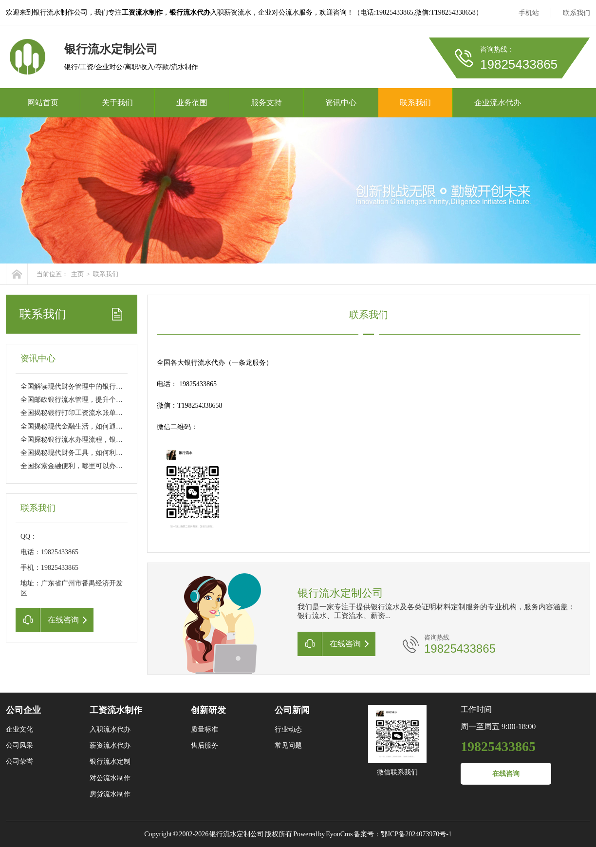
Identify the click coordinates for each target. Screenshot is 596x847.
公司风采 (19, 745)
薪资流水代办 (110, 745)
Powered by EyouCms (322, 834)
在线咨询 (506, 773)
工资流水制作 (116, 710)
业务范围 (191, 102)
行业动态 (288, 729)
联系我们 (576, 13)
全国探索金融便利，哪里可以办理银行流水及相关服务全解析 (112, 466)
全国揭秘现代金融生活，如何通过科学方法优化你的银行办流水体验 (122, 426)
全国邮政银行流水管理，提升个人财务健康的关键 (95, 399)
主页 (77, 274)
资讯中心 (340, 102)
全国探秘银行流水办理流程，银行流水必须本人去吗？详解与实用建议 (126, 439)
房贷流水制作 (110, 794)
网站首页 (42, 102)
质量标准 (204, 729)
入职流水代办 (110, 729)
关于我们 (117, 102)
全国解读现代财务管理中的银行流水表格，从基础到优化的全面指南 (122, 386)
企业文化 (19, 729)
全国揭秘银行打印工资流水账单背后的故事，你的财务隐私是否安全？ (126, 412)
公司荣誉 (19, 761)
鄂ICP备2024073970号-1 (416, 834)
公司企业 (23, 710)
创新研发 (208, 710)
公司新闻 (292, 710)
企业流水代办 (497, 102)
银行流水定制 (110, 761)
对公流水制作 (110, 778)
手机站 (529, 13)
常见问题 (288, 745)
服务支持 (266, 102)
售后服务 (204, 745)
